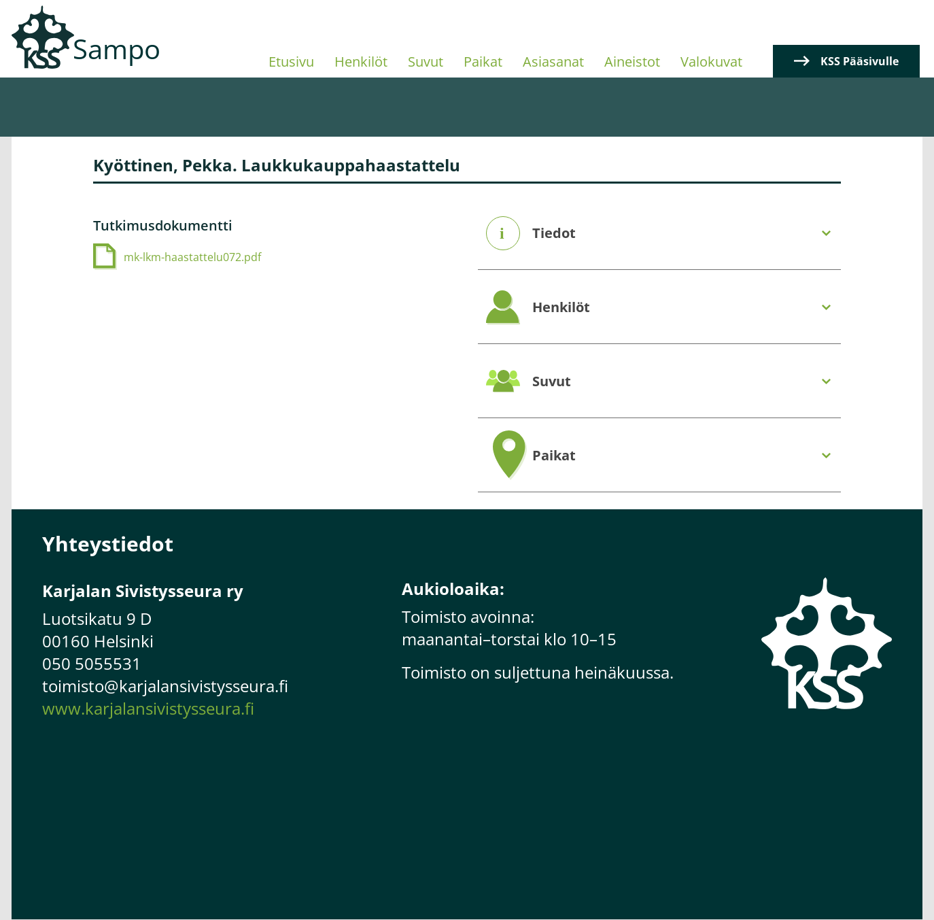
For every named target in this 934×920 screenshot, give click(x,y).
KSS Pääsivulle (859, 61)
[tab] (659, 233)
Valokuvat (711, 61)
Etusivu (291, 61)
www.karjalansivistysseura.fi (148, 708)
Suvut (425, 61)
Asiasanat (553, 61)
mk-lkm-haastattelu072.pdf (192, 257)
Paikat (483, 61)
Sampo (116, 48)
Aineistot (632, 61)
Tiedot (554, 233)
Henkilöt (360, 61)
